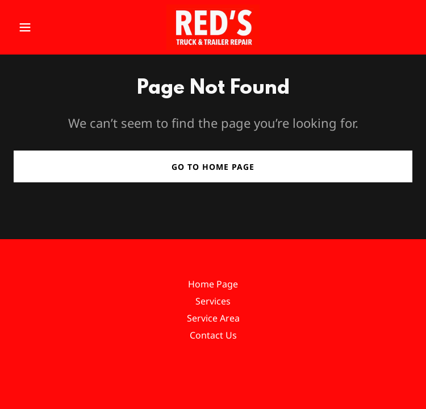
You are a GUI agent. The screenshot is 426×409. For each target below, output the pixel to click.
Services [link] (213, 301)
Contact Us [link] (213, 335)
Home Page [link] (213, 284)
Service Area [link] (213, 318)
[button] (43, 27)
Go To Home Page (213, 166)
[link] (213, 27)
